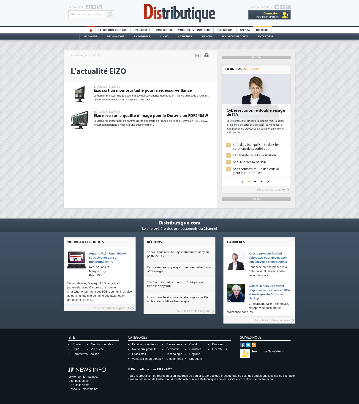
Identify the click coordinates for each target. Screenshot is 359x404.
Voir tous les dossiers (271, 189)
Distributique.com (79, 380)
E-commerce (142, 36)
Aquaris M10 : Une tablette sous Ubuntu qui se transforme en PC (107, 257)
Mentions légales (102, 344)
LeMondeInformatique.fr (84, 376)
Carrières (185, 36)
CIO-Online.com (79, 385)
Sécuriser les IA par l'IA (249, 162)
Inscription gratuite (267, 15)
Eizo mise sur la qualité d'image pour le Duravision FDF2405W (151, 115)
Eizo (99, 55)
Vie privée (97, 349)
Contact (78, 344)
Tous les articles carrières (272, 320)
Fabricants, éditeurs (112, 30)
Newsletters (267, 351)
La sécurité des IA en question (254, 155)
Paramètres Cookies (86, 354)
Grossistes (164, 30)
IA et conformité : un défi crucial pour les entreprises (256, 171)
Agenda (244, 30)
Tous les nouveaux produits (111, 308)
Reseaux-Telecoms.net (83, 389)
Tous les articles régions (193, 311)
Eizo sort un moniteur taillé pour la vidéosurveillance (143, 90)
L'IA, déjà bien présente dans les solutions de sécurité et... (256, 147)
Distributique (179, 13)
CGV (76, 349)
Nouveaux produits (144, 349)
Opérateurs (141, 30)
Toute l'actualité (81, 55)
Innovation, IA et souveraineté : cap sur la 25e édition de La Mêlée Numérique (177, 299)
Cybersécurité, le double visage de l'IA (255, 112)
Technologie (115, 36)
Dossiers (262, 30)
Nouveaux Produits (235, 36)
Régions (207, 36)
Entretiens (265, 36)
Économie (90, 36)
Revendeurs (225, 30)
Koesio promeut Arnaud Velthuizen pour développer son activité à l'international (268, 257)
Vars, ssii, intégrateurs (146, 358)
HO (91, 30)
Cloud (164, 36)
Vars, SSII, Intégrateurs (194, 30)
